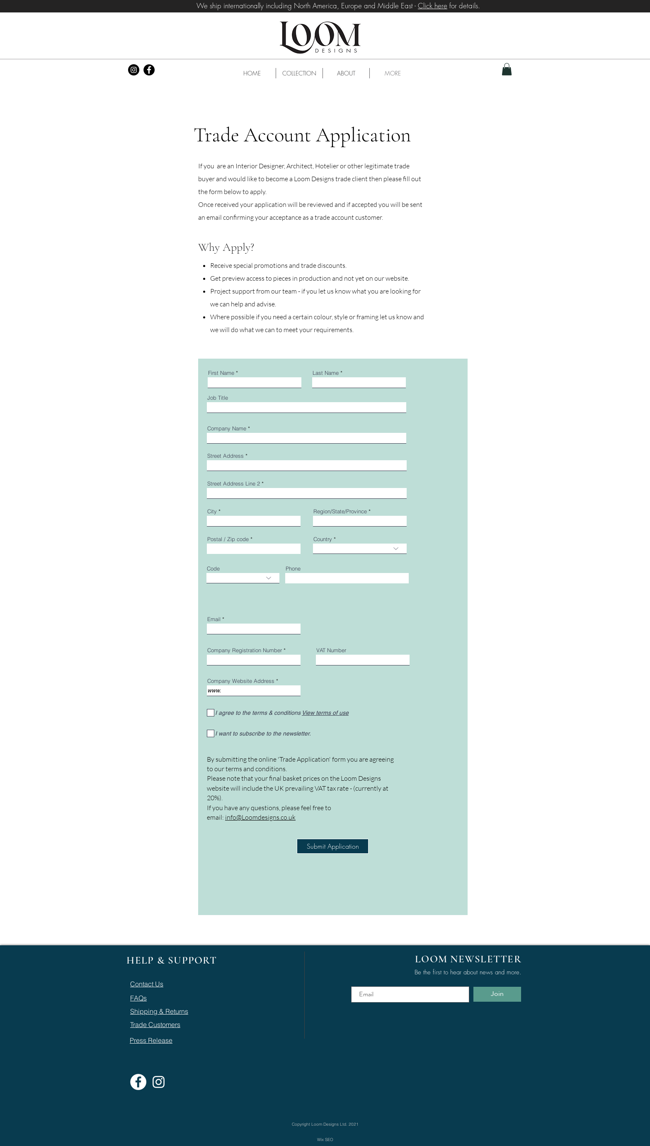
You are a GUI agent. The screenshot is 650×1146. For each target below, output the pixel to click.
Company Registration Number (245, 650)
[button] (299, 73)
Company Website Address (240, 681)
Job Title (217, 398)
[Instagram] (133, 69)
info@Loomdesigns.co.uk (260, 817)
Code (213, 568)
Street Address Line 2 (233, 483)
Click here (432, 5)
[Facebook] (149, 69)
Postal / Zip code (228, 539)
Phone (293, 568)
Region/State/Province (340, 511)
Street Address (225, 456)
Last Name (326, 373)
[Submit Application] (333, 846)
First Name (221, 373)
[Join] (497, 994)
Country (322, 539)
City (212, 511)
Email (214, 619)
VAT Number (331, 650)
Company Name (226, 428)
